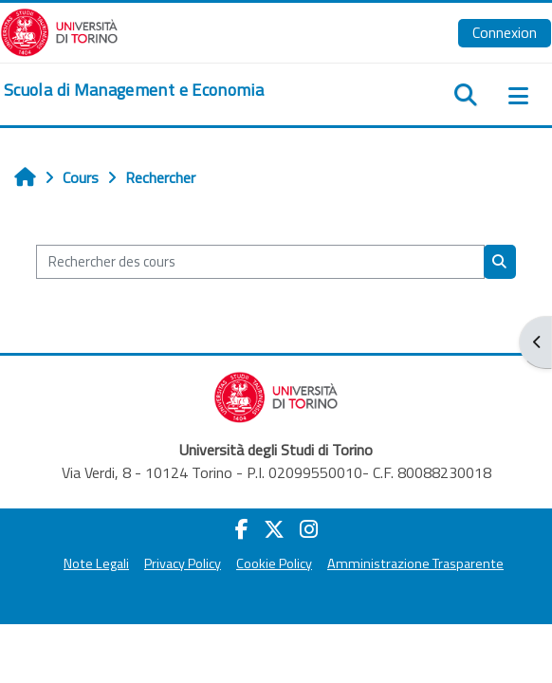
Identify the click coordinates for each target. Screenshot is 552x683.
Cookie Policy (274, 563)
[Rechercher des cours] (260, 262)
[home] (134, 90)
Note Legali (96, 563)
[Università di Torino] (59, 30)
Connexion (504, 32)
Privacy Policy (182, 563)
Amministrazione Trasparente (415, 563)
